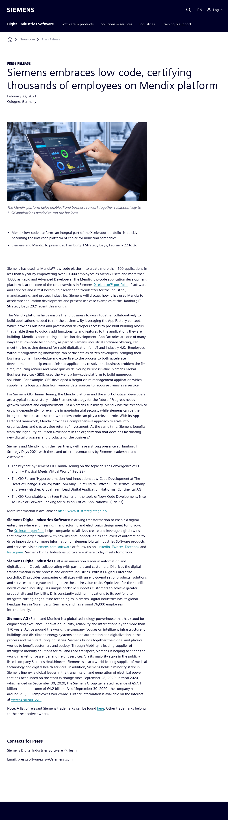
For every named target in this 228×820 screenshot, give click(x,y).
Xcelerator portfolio (29, 530)
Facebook (132, 547)
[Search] (189, 10)
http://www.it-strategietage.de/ (82, 511)
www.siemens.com (26, 699)
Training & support (176, 24)
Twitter (117, 547)
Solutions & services (116, 24)
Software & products (77, 24)
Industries (147, 24)
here (100, 708)
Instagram (15, 552)
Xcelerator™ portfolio (111, 285)
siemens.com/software (53, 547)
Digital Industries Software (30, 24)
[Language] (198, 10)
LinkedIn (103, 547)
